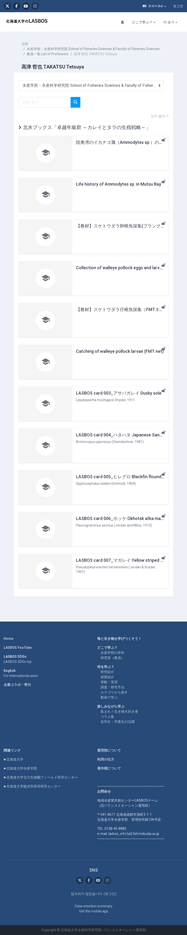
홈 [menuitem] (122, 22)
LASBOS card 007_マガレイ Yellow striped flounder (126, 560)
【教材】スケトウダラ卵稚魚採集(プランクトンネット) (130, 225)
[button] (154, 6)
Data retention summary (93, 906)
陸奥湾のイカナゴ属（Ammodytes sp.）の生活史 (124, 142)
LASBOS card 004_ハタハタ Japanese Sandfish (122, 434)
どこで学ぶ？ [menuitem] (142, 22)
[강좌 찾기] (45, 102)
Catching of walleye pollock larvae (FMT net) (120, 351)
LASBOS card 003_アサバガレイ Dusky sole (118, 393)
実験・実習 (109, 682)
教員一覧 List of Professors (47, 54)
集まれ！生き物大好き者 (119, 711)
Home (8, 639)
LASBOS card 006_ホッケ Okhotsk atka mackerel (124, 518)
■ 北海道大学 (13, 759)
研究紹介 (107, 672)
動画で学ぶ (109, 697)
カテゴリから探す (114, 692)
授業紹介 (107, 677)
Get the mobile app (93, 911)
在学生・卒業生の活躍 (118, 722)
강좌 (24, 44)
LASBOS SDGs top (18, 662)
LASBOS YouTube (18, 647)
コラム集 (107, 717)
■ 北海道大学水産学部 (20, 768)
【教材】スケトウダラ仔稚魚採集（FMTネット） (124, 309)
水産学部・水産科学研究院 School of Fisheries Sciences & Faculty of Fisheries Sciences (93, 49)
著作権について (109, 768)
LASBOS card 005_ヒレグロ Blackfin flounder (120, 476)
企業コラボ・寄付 (17, 685)
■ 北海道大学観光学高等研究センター (32, 786)
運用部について (109, 750)
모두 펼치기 (159, 116)
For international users (21, 676)
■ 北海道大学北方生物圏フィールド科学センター (41, 777)
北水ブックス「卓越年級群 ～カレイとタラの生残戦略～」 (87, 127)
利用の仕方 (105, 759)
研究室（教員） (112, 658)
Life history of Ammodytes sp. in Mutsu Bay (118, 184)
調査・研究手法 (112, 687)
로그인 (178, 6)
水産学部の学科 (112, 653)
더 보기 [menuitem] (168, 22)
